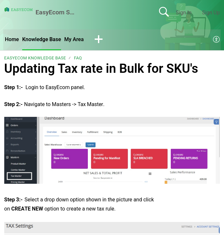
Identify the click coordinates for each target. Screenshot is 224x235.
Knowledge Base (41, 39)
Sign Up (211, 12)
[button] (98, 40)
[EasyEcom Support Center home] (18, 9)
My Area (74, 39)
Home (12, 39)
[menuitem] (217, 40)
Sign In (183, 12)
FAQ (78, 57)
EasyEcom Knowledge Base (35, 57)
